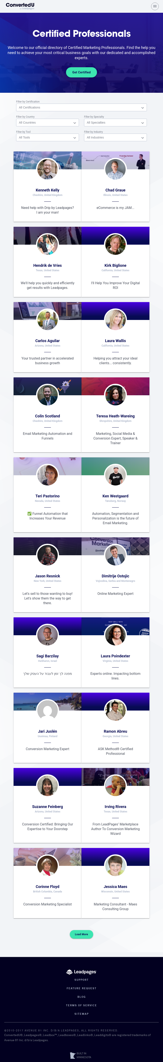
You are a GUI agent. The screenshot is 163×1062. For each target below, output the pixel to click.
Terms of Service (81, 1005)
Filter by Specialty (94, 116)
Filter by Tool (23, 131)
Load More (81, 939)
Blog (81, 997)
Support (81, 980)
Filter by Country (25, 116)
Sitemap (81, 1014)
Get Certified (81, 72)
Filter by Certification (27, 101)
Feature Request (82, 988)
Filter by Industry (93, 131)
